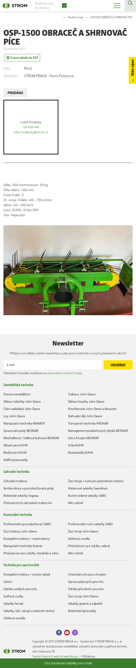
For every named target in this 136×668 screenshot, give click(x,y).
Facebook (59, 632)
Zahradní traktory (15, 481)
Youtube (67, 632)
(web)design (70, 656)
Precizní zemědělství (16, 394)
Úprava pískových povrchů (85, 581)
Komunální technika (17, 514)
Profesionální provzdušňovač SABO (27, 524)
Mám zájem (132, 67)
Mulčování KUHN (15, 452)
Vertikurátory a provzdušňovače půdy (28, 488)
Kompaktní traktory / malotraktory (26, 538)
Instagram (75, 632)
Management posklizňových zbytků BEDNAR (98, 430)
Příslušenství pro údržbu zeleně (89, 546)
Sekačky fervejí (13, 603)
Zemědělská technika (18, 384)
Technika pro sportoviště (21, 565)
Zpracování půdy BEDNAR (20, 430)
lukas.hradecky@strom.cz (31, 132)
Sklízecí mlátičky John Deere (22, 401)
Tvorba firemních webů (46, 656)
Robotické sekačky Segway (21, 495)
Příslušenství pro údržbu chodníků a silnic (31, 553)
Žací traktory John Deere (20, 531)
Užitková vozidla (79, 538)
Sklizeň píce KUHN (15, 445)
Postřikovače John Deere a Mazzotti (92, 409)
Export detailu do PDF (24, 57)
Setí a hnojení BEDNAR (83, 438)
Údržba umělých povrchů (20, 589)
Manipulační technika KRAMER (24, 423)
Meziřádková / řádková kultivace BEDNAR (31, 438)
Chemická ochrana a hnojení (87, 574)
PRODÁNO (15, 92)
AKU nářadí (75, 503)
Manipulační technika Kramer (23, 546)
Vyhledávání (130, 5)
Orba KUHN (76, 445)
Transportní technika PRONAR (88, 423)
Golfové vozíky (13, 596)
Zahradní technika (16, 471)
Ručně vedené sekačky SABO (87, 495)
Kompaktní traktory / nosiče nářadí (26, 574)
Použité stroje (75, 17)
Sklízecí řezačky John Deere (86, 401)
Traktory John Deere (81, 394)
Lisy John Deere (14, 416)
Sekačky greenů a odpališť (85, 603)
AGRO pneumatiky (15, 460)
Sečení (7, 581)
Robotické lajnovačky (82, 611)
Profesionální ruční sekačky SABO (90, 524)
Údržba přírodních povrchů (86, 589)
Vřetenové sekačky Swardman (88, 488)
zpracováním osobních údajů (64, 373)
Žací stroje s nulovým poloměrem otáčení (95, 481)
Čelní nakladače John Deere (21, 409)
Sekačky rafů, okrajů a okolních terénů (29, 611)
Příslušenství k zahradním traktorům (27, 503)
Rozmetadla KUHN (80, 452)
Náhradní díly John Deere (85, 416)
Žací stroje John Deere (83, 531)
